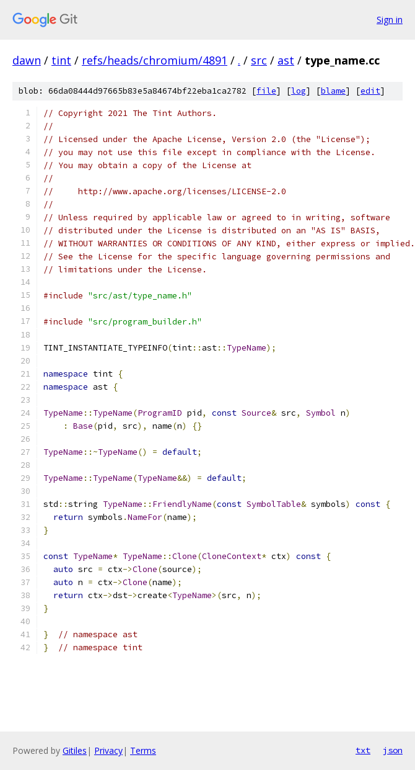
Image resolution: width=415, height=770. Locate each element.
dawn (26, 60)
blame (333, 91)
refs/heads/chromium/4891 (154, 60)
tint (61, 60)
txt (363, 750)
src (259, 60)
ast (285, 60)
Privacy (108, 750)
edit (370, 91)
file (266, 91)
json (393, 750)
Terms (143, 750)
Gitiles (75, 750)
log (298, 91)
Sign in (390, 19)
